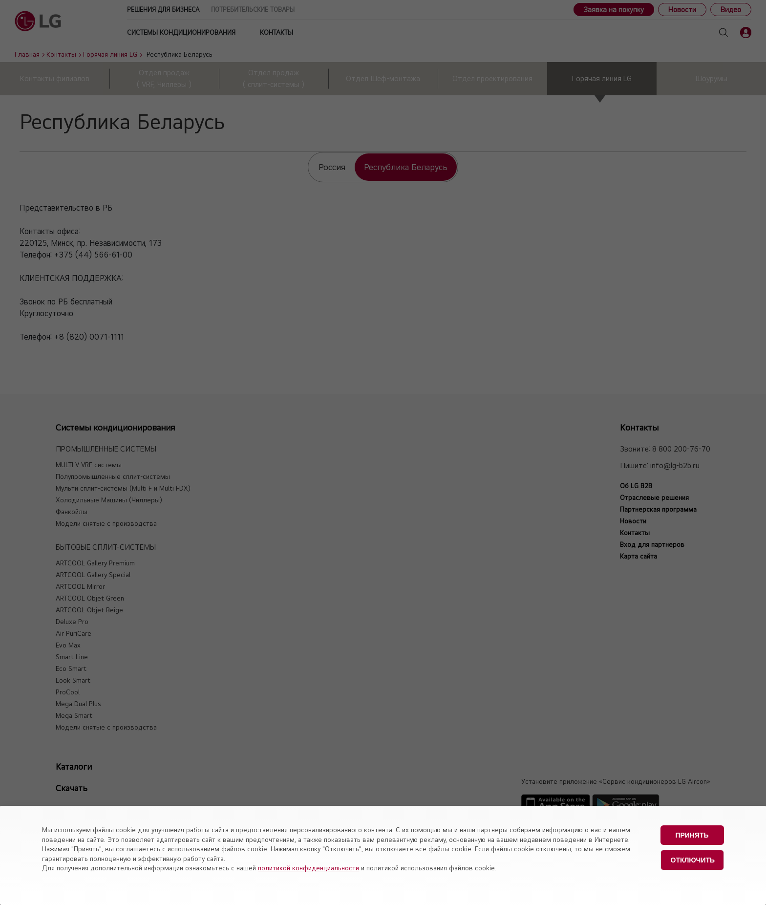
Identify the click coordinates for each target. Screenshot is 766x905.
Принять (691, 835)
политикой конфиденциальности (308, 868)
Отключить (693, 860)
